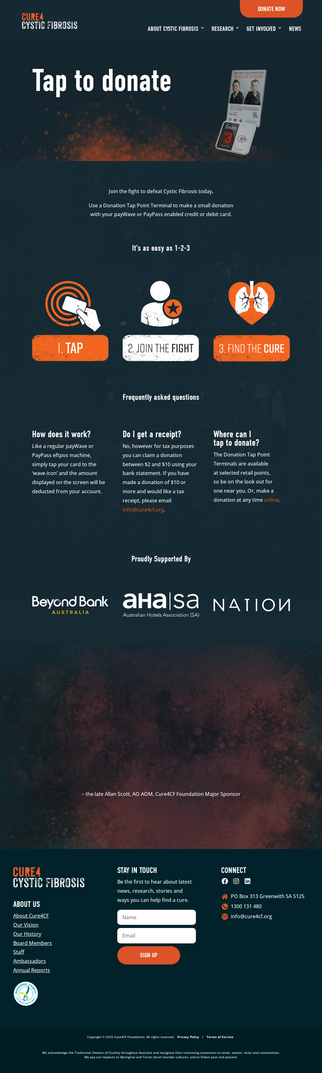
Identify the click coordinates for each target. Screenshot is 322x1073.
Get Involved (261, 28)
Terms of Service (220, 1037)
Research (222, 28)
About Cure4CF (31, 915)
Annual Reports (31, 970)
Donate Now (271, 9)
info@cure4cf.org (143, 509)
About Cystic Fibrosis (173, 28)
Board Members (32, 943)
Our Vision (25, 924)
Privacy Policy (188, 1037)
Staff (18, 951)
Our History (27, 933)
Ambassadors (29, 961)
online (271, 499)
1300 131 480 (246, 906)
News (295, 28)
